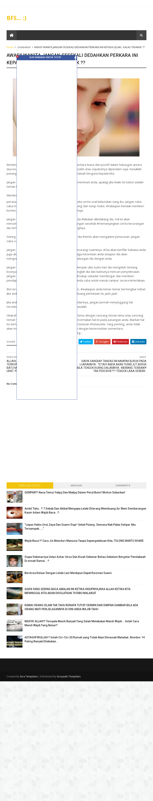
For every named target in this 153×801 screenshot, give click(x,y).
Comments (123, 485)
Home (10, 47)
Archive (76, 485)
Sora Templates (29, 676)
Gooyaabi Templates (69, 676)
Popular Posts (30, 485)
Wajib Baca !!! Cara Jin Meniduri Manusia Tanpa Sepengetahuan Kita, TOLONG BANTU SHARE (84, 541)
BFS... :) (16, 18)
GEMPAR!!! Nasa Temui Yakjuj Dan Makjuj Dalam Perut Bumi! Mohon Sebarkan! (75, 492)
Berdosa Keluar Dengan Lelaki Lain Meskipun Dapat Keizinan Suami (68, 573)
